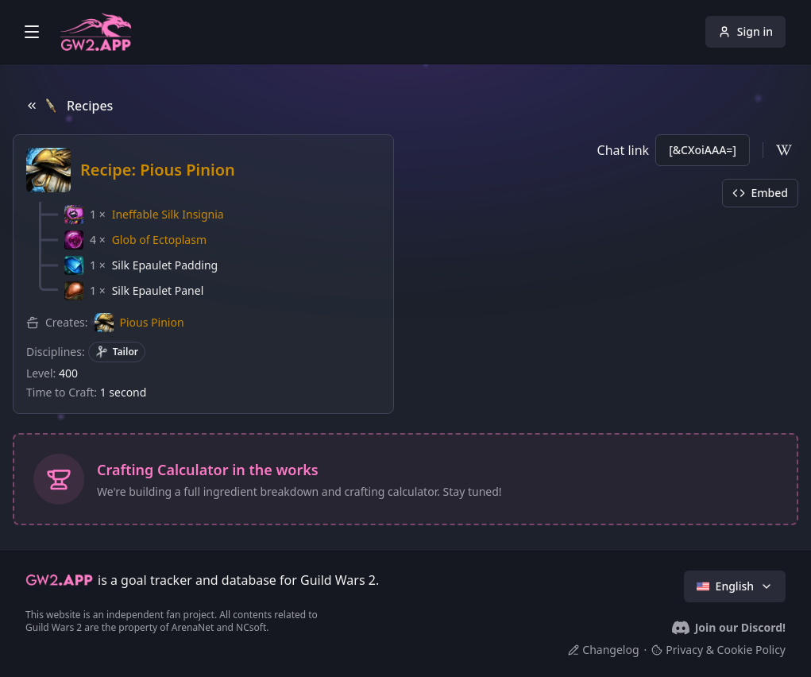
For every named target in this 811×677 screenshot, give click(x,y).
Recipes (69, 105)
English (735, 586)
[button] (144, 214)
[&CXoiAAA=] (702, 149)
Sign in (745, 31)
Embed (760, 192)
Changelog (603, 649)
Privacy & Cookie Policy (718, 649)
